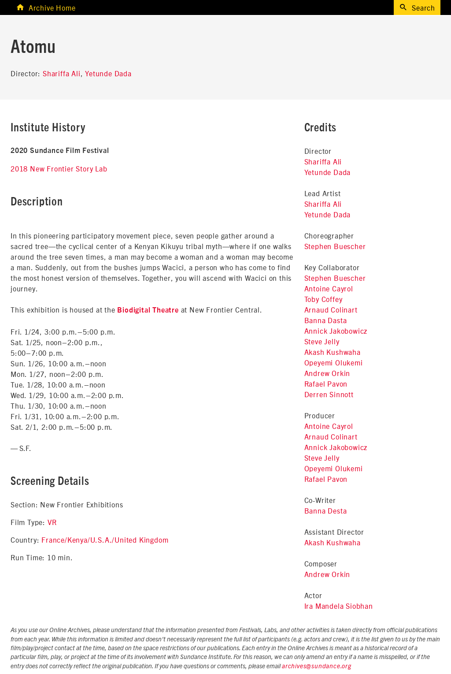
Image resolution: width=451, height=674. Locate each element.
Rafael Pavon (326, 383)
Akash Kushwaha (332, 351)
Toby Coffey (323, 298)
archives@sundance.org (316, 666)
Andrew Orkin (327, 373)
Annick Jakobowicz (336, 330)
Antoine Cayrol (328, 288)
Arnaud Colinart (331, 309)
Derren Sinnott (329, 394)
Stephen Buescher (335, 246)
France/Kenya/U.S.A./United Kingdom (104, 539)
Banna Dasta (325, 320)
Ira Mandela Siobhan (338, 605)
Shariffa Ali (62, 73)
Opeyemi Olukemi (333, 362)
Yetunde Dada (108, 73)
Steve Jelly (322, 341)
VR (52, 522)
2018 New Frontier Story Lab (59, 168)
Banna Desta (325, 510)
